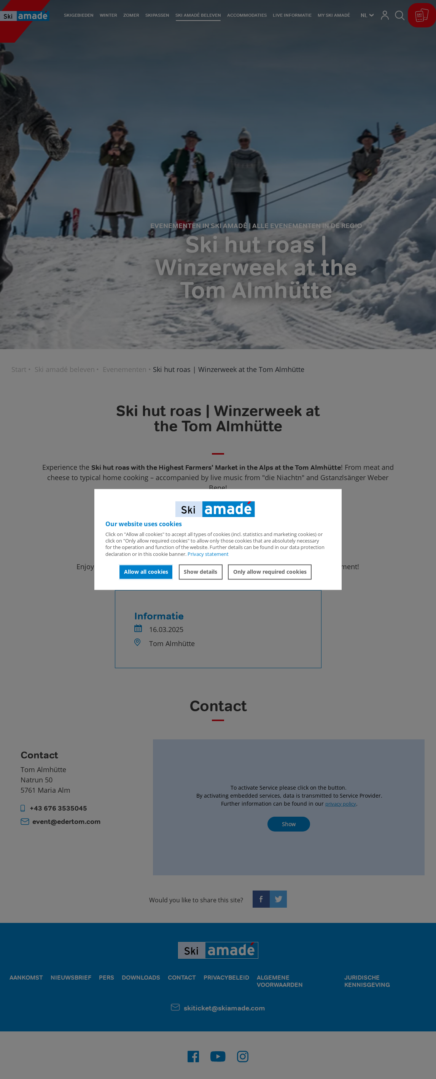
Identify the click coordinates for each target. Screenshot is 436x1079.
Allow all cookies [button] (146, 571)
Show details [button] (200, 571)
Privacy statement (208, 554)
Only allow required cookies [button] (270, 571)
